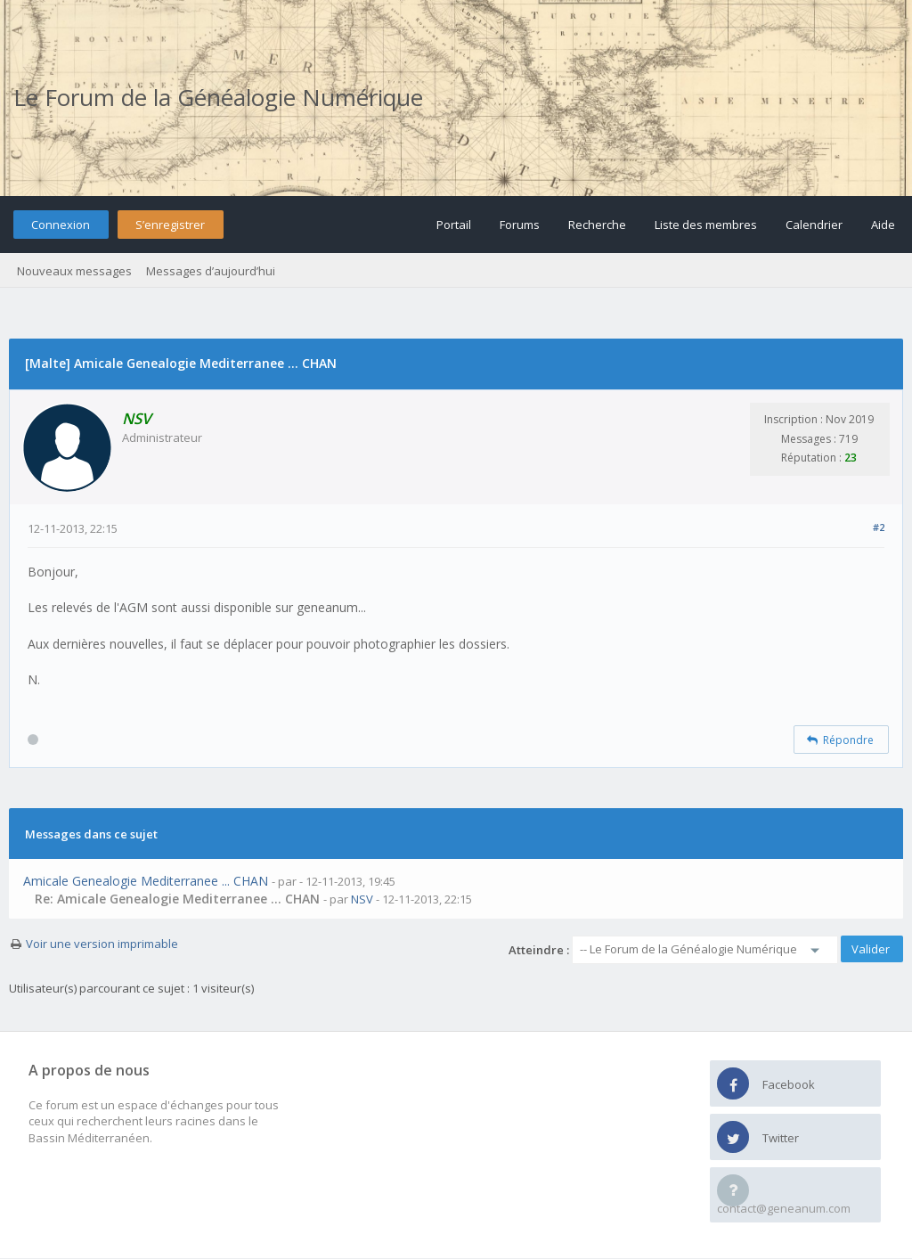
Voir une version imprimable (102, 944)
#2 (878, 527)
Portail (453, 225)
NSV (362, 899)
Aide (883, 225)
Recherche (597, 225)
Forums (520, 225)
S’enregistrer (170, 225)
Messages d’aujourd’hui (210, 271)
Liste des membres (706, 225)
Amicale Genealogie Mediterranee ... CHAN (145, 880)
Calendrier (814, 225)
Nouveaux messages (74, 271)
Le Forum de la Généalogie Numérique (218, 97)
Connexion (60, 225)
